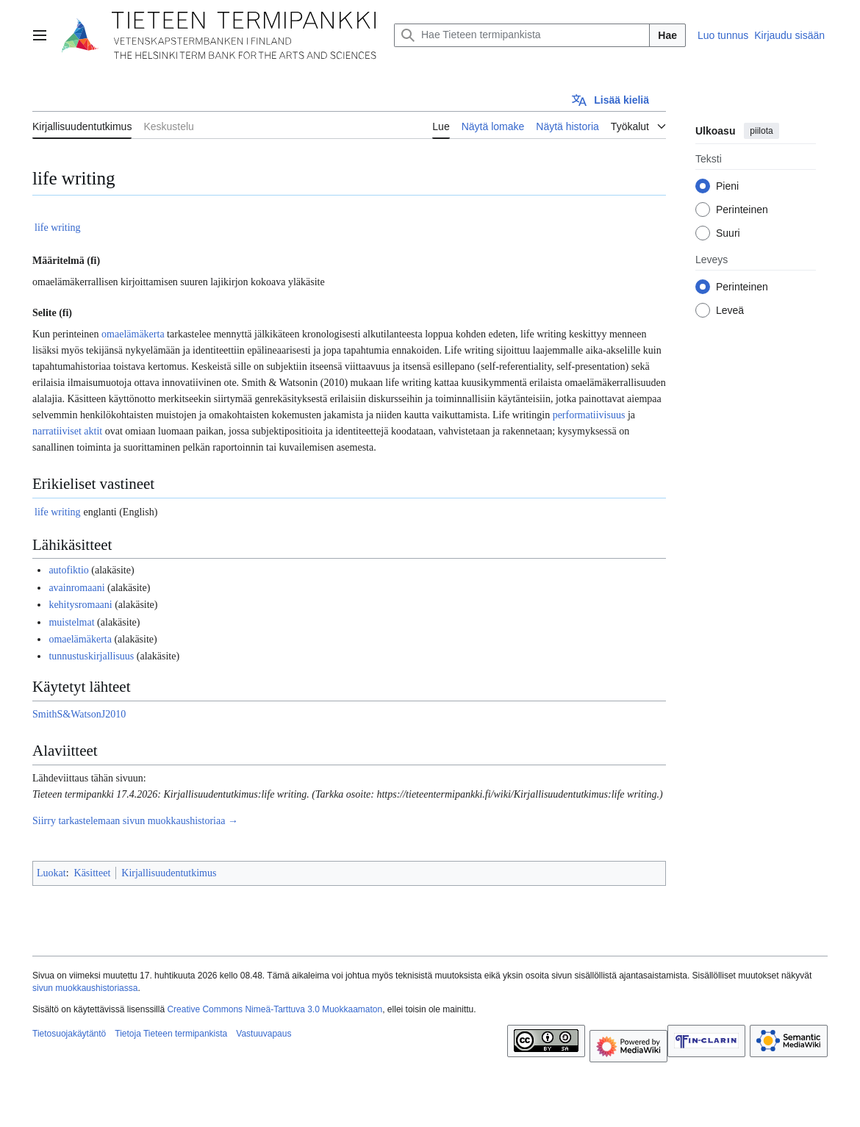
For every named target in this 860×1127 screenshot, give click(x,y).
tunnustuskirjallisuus (91, 656)
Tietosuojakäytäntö (69, 1033)
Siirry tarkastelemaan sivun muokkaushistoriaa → (135, 820)
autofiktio (68, 570)
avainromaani (76, 587)
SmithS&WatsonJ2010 (79, 714)
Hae (667, 35)
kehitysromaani (80, 604)
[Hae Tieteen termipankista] (522, 35)
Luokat (51, 873)
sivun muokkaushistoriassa (84, 988)
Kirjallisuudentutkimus (168, 873)
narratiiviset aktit (67, 431)
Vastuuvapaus (263, 1033)
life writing (58, 227)
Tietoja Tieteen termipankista (171, 1033)
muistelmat (71, 622)
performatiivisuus (589, 415)
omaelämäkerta (133, 334)
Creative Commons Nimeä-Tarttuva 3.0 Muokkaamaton (274, 1009)
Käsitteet (92, 873)
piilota (761, 131)
